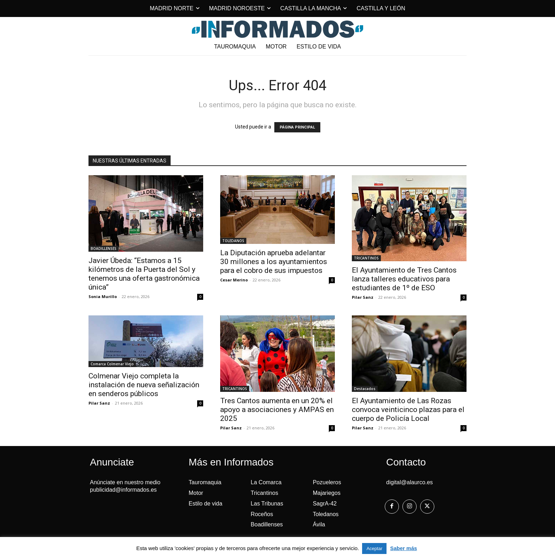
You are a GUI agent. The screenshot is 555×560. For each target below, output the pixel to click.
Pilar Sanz (362, 297)
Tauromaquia (205, 482)
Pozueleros (327, 482)
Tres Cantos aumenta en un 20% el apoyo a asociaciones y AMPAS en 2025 (277, 409)
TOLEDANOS (233, 240)
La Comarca (266, 482)
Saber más (403, 548)
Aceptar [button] (374, 548)
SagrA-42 (325, 504)
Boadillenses (267, 524)
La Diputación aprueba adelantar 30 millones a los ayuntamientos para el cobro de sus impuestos (273, 261)
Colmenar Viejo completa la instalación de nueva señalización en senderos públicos (143, 385)
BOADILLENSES (103, 248)
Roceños (262, 514)
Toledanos (326, 514)
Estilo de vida (205, 504)
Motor (196, 493)
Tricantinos (264, 493)
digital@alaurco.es (409, 482)
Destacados (365, 388)
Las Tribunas (267, 504)
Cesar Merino (234, 279)
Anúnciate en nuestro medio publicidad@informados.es (125, 486)
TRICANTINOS (366, 258)
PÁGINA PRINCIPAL (297, 127)
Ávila (319, 524)
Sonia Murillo (102, 296)
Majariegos (327, 493)
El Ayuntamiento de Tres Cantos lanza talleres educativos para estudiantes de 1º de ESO (404, 279)
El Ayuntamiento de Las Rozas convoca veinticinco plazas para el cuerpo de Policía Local (408, 409)
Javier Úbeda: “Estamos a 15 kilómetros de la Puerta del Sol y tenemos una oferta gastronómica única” (144, 273)
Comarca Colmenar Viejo (112, 363)
